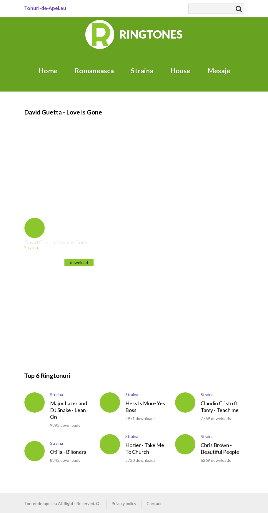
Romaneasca (94, 70)
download (79, 262)
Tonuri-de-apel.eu (40, 503)
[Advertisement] (131, 158)
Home (48, 70)
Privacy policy (123, 503)
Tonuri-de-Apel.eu (45, 8)
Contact (154, 503)
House (180, 70)
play (34, 228)
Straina (142, 70)
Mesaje (219, 70)
